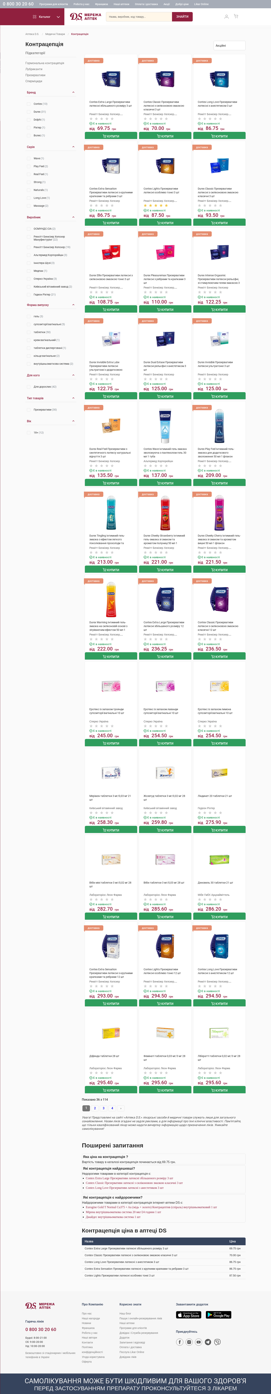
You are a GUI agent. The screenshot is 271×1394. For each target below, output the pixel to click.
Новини (86, 1314)
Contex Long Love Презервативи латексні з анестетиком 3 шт (125, 1179)
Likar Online (201, 4)
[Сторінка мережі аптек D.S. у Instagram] (189, 1334)
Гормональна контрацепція (44, 63)
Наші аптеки (121, 4)
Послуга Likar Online (132, 1343)
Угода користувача (93, 1348)
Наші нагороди (91, 1309)
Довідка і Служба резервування (139, 1324)
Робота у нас (81, 4)
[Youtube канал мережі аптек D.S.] (198, 1334)
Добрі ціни (182, 4)
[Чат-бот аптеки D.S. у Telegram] (208, 1334)
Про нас (87, 1304)
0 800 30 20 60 (18, 4)
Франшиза (101, 4)
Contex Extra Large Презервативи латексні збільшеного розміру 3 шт (129, 1169)
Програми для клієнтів (53, 4)
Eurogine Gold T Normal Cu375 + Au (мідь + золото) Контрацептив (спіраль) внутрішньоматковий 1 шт (151, 1198)
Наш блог (125, 1304)
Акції (167, 4)
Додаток (124, 1328)
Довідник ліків (128, 1348)
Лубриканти (33, 69)
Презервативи (35, 75)
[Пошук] (182, 18)
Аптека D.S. (32, 34)
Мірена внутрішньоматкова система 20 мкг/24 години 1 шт (123, 1203)
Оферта (87, 1353)
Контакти (87, 1333)
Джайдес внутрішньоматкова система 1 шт (113, 1208)
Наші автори (89, 1328)
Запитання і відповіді (132, 1333)
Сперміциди (33, 81)
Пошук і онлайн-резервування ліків (141, 1309)
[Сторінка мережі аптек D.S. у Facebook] (179, 1334)
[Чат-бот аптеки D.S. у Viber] (217, 1334)
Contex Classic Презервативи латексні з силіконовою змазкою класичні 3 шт (134, 1174)
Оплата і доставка (146, 4)
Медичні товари (55, 34)
